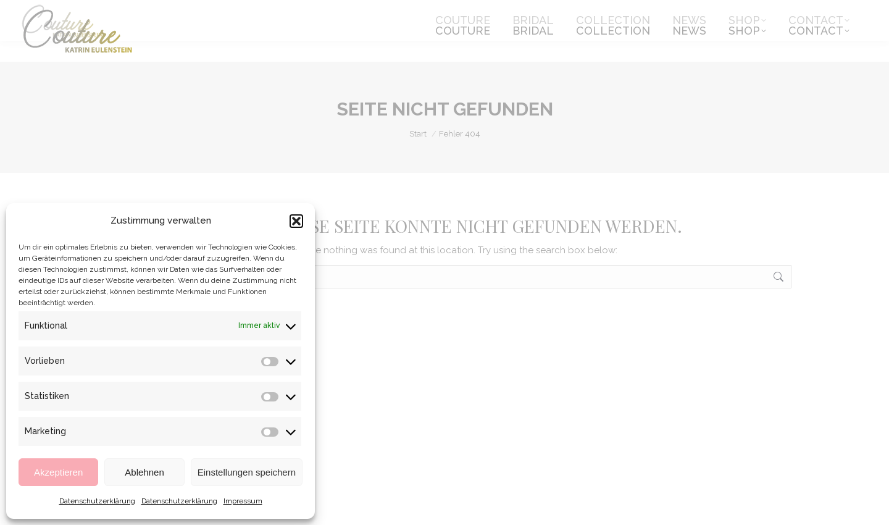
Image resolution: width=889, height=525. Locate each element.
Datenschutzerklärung (97, 501)
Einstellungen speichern (247, 472)
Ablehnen (144, 472)
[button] (296, 221)
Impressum (242, 501)
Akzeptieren (58, 472)
